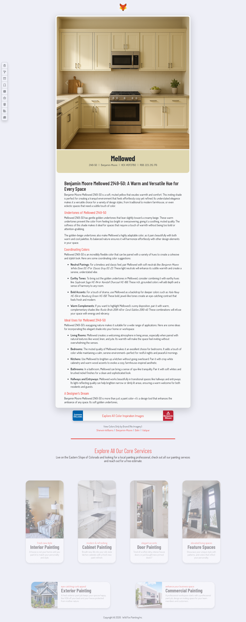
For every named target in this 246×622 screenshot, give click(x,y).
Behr (137, 430)
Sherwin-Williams (104, 430)
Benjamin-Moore (124, 430)
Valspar (146, 430)
